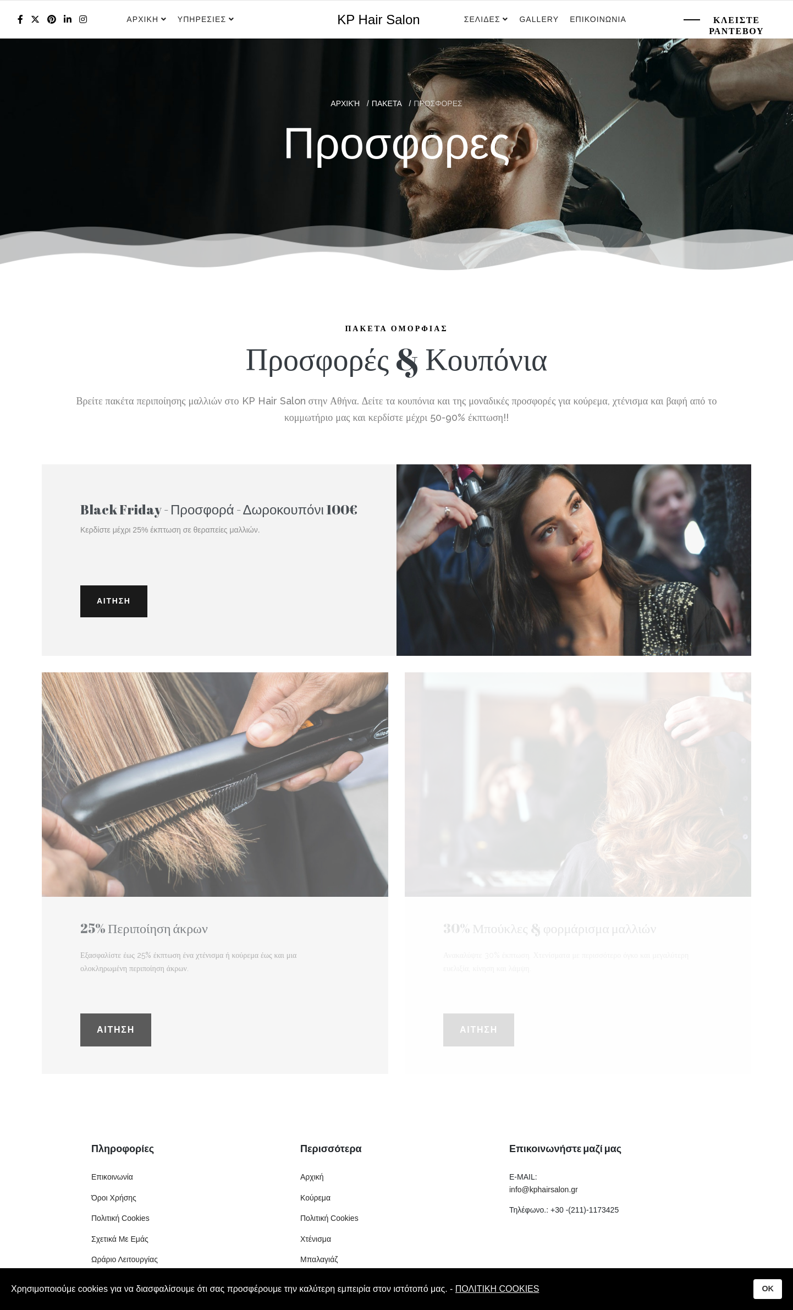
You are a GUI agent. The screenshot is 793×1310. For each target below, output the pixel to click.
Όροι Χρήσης (113, 1197)
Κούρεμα (315, 1197)
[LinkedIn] (67, 19)
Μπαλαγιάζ (319, 1259)
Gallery (539, 19)
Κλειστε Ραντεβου (736, 25)
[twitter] (35, 19)
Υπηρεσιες (203, 19)
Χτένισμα (315, 1239)
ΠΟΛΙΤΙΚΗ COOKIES (497, 1288)
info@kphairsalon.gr (543, 1189)
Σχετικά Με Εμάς (119, 1239)
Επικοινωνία (112, 1176)
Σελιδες (482, 19)
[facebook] (20, 19)
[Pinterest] (51, 19)
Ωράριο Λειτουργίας (124, 1259)
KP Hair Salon (378, 19)
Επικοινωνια (598, 19)
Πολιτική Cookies (120, 1218)
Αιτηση (114, 600)
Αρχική (312, 1176)
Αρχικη (142, 19)
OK (768, 1288)
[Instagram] (83, 19)
